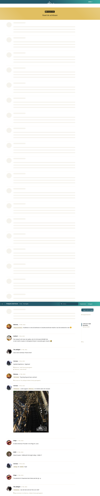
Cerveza (17, 75)
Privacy (58, 487)
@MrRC (22, 165)
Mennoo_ (17, 87)
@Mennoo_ (31, 87)
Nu (82, 40)
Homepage (43, 487)
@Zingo (15, 165)
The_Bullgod (18, 199)
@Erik (15, 321)
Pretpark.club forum (12, 2)
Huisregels (25, 2)
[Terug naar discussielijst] (2, 2)
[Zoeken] (69, 2)
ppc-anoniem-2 (18, 26)
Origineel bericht (86, 13)
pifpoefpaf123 (19, 206)
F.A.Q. (21, 2)
